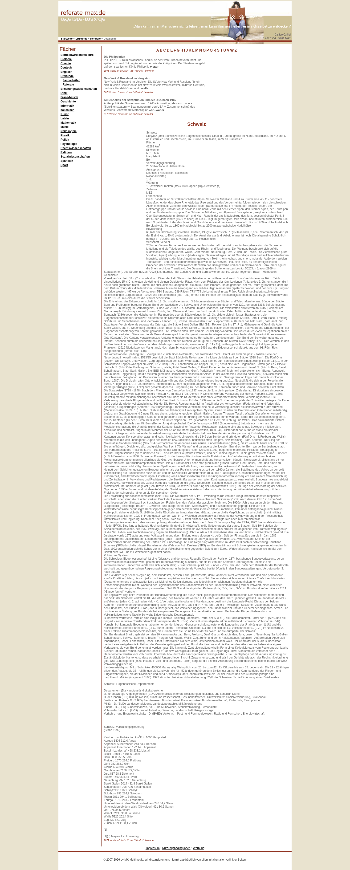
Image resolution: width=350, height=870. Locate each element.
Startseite (67, 38)
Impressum (152, 848)
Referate (95, 38)
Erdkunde (81, 38)
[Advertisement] (242, 84)
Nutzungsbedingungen (176, 848)
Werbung (198, 848)
